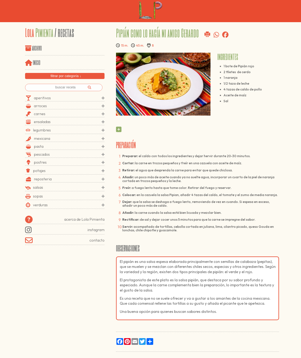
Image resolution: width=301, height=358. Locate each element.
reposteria (69, 179)
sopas (69, 196)
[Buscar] (89, 87)
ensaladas (69, 122)
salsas (69, 187)
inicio (32, 62)
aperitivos (69, 98)
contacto (65, 240)
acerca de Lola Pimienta (65, 219)
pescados (69, 154)
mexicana (69, 138)
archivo (37, 48)
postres (69, 162)
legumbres (69, 130)
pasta (69, 146)
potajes (69, 170)
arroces (69, 106)
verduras (69, 205)
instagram (65, 230)
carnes (69, 114)
